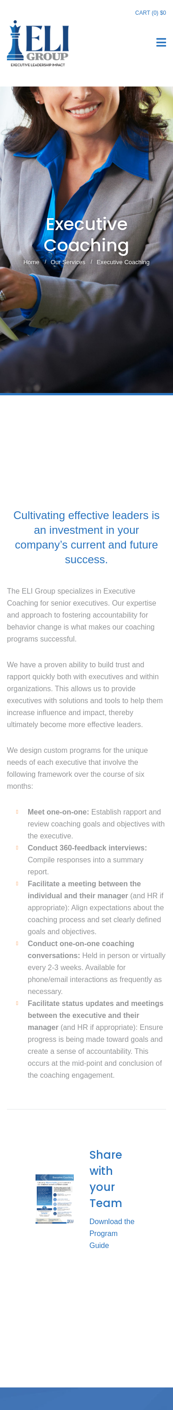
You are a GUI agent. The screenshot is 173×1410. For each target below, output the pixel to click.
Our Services (68, 262)
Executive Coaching (122, 262)
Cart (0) (150, 13)
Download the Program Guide (112, 1233)
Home (32, 262)
